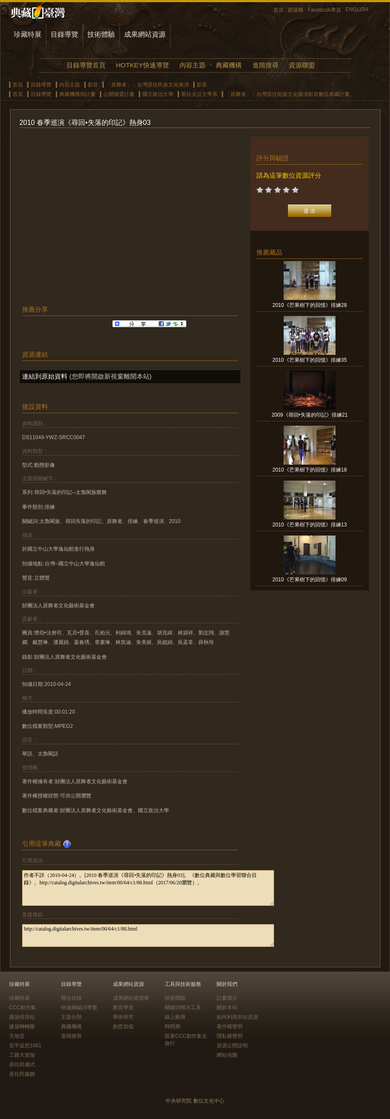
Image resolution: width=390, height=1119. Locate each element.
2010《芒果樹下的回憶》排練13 (309, 525)
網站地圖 (227, 1055)
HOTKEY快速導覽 (142, 65)
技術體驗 (101, 34)
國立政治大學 (157, 94)
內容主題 (192, 65)
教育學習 (123, 1007)
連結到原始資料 (44, 376)
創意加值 (123, 1026)
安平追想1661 (25, 1045)
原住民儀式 (22, 1065)
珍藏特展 (28, 34)
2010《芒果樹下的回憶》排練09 (309, 580)
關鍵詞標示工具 (183, 1007)
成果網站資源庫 (131, 998)
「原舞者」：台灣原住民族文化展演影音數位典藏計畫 (287, 94)
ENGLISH (356, 9)
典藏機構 (229, 65)
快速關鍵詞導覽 (79, 1007)
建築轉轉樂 (22, 1026)
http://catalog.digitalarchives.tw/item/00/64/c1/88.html (148, 935)
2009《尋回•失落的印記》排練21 (310, 415)
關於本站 (227, 1007)
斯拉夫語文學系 (199, 94)
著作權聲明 (230, 1026)
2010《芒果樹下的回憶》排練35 (309, 360)
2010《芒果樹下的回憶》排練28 (309, 305)
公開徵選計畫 (118, 94)
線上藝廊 (175, 1017)
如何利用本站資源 (237, 1017)
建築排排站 (22, 1017)
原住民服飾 (22, 1074)
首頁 (278, 10)
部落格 (296, 10)
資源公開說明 (232, 1045)
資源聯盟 (302, 65)
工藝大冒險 (22, 1055)
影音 (93, 85)
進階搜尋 (265, 65)
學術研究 (123, 1017)
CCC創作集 (22, 1007)
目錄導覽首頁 (86, 65)
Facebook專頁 (324, 10)
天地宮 (17, 1036)
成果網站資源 (145, 34)
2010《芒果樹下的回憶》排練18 (309, 470)
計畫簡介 (227, 998)
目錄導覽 (64, 34)
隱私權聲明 (230, 1036)
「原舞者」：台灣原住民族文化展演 (147, 85)
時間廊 (172, 1026)
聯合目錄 (71, 998)
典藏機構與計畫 (77, 94)
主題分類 (71, 1017)
